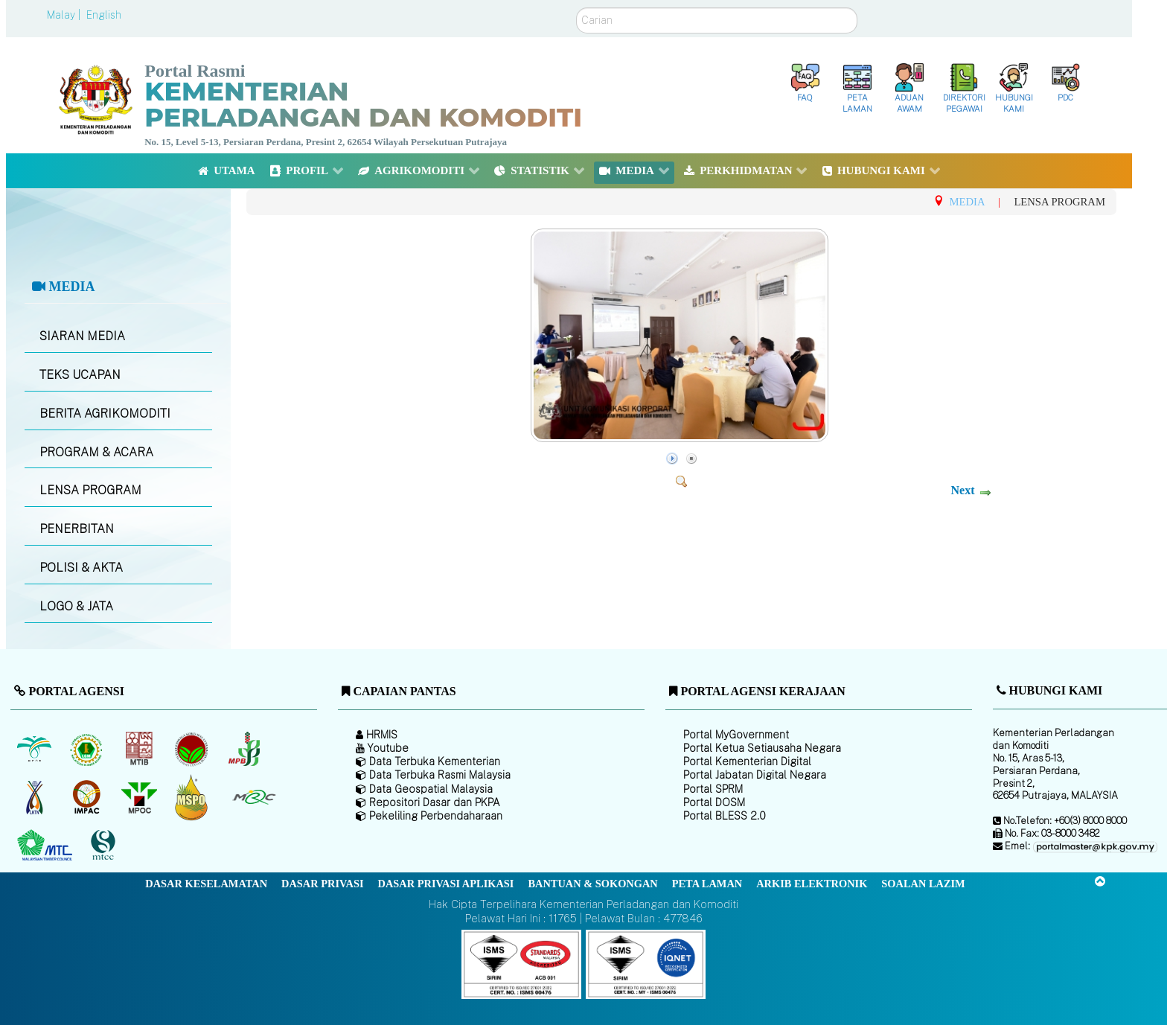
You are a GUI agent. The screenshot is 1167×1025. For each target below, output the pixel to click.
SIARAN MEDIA (82, 336)
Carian (576, 7)
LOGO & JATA (76, 606)
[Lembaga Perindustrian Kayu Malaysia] (140, 749)
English (103, 15)
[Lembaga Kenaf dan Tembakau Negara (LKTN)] (35, 797)
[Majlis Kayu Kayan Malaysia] (46, 845)
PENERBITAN (76, 529)
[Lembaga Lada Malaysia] (245, 749)
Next (962, 490)
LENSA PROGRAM (90, 490)
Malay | (65, 15)
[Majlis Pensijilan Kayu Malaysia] (105, 845)
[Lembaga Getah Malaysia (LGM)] (88, 749)
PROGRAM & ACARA (96, 452)
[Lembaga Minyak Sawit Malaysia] (35, 749)
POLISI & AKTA (81, 568)
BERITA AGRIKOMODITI (104, 413)
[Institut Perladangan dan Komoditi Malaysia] (88, 797)
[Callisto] (521, 964)
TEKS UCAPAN (80, 375)
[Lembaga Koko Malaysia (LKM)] (193, 749)
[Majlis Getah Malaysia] (253, 797)
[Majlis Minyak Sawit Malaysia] (140, 797)
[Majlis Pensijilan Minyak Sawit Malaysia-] (193, 797)
